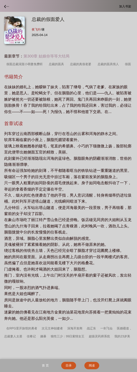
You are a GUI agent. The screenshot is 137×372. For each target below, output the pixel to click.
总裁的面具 (57, 64)
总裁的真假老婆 (81, 64)
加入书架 (126, 6)
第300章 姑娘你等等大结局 (46, 56)
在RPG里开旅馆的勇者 (21, 328)
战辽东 (91, 328)
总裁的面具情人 (109, 64)
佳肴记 (31, 336)
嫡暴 (43, 336)
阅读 (92, 365)
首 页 (45, 365)
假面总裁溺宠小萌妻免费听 (25, 64)
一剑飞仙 (106, 328)
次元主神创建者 (52, 328)
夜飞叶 (36, 29)
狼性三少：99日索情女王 (67, 336)
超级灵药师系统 (99, 336)
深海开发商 (74, 328)
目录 (69, 365)
